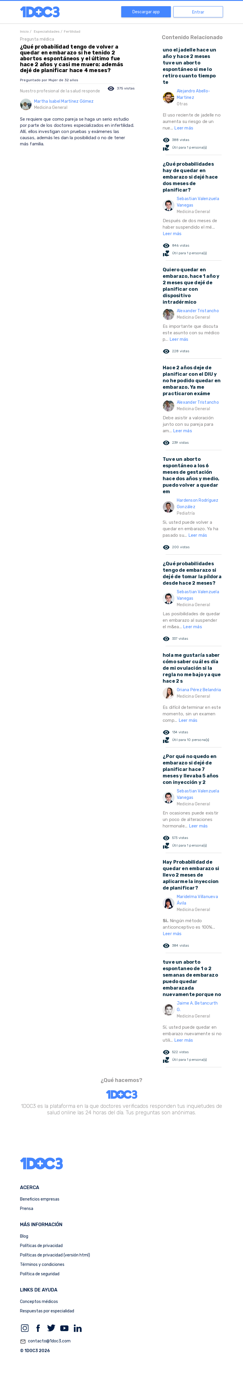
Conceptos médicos (39, 1301)
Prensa (26, 1208)
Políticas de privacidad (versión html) (55, 1255)
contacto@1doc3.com (45, 1341)
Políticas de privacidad (41, 1245)
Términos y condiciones (42, 1264)
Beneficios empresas (39, 1199)
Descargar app (146, 11)
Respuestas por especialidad (47, 1311)
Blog (24, 1236)
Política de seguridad (39, 1273)
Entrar (198, 12)
